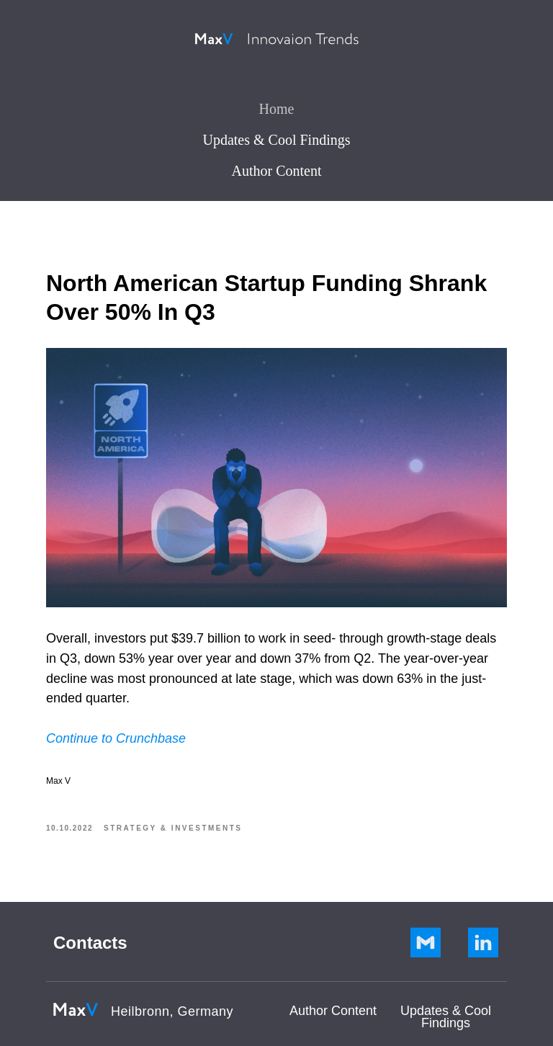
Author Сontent (333, 1010)
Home (277, 109)
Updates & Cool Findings (276, 140)
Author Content (277, 171)
